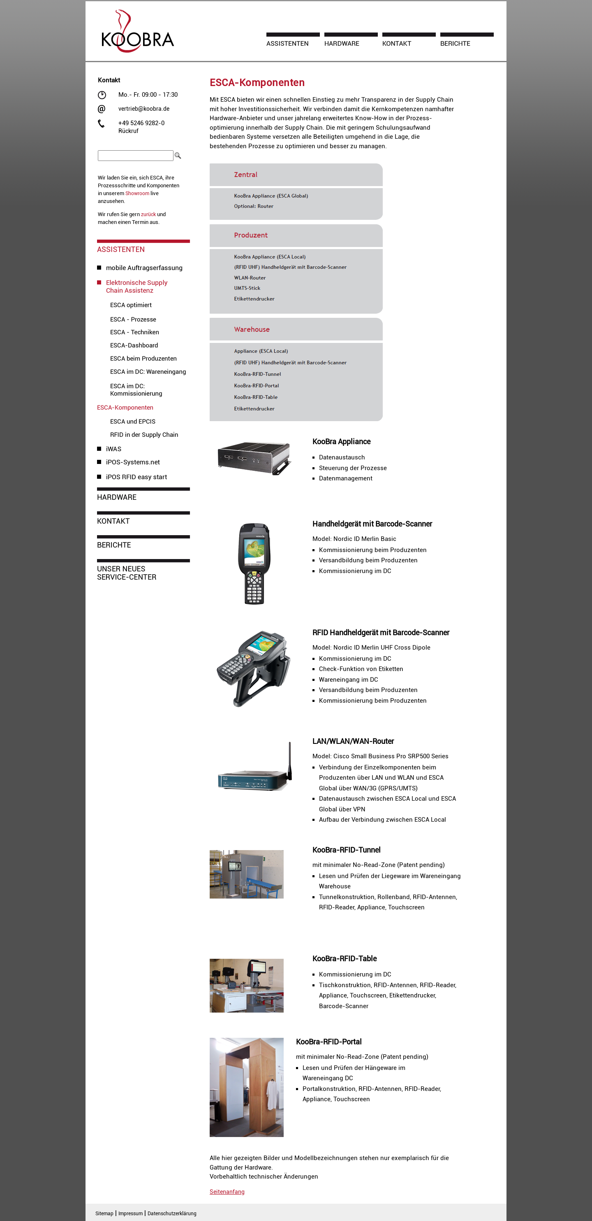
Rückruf (128, 131)
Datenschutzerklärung (172, 1213)
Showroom (137, 193)
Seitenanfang (227, 1191)
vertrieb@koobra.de (143, 108)
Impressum (130, 1213)
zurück (148, 214)
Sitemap (104, 1213)
